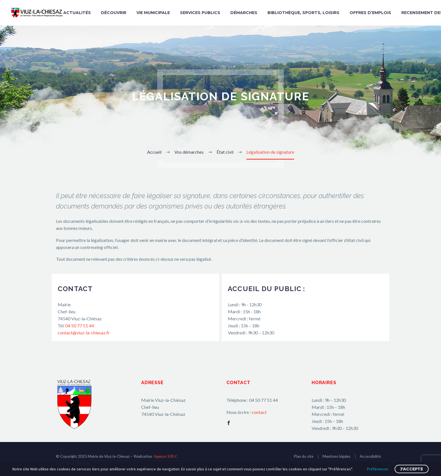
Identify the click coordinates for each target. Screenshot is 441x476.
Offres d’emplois (370, 12)
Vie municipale (153, 12)
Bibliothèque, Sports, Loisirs (303, 12)
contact (259, 412)
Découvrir (113, 12)
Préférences (377, 469)
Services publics (200, 12)
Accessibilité (370, 456)
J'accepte (411, 469)
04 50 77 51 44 (79, 325)
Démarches (243, 12)
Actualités (77, 12)
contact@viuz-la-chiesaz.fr (84, 332)
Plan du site (303, 456)
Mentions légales (336, 456)
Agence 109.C (165, 456)
